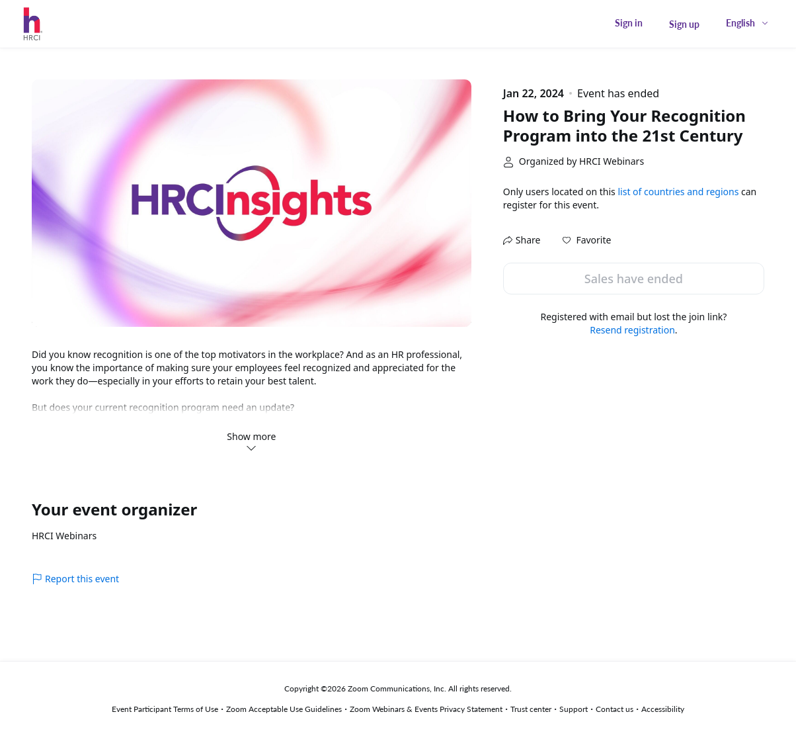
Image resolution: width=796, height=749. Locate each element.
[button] (587, 240)
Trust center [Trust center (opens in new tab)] (530, 709)
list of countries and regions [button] (677, 191)
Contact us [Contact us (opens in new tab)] (614, 709)
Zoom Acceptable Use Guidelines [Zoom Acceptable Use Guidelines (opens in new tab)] (284, 709)
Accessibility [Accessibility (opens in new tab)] (662, 709)
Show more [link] (251, 441)
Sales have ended (633, 278)
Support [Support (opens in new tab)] (573, 709)
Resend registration (632, 330)
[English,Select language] (748, 23)
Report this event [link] (75, 578)
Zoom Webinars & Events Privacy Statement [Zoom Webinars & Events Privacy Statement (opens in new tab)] (426, 709)
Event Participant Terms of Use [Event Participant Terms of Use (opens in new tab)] (165, 709)
